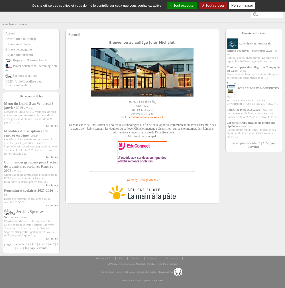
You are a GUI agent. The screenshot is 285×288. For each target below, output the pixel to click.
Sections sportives (21, 75)
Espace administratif (19, 54)
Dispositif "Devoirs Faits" (26, 60)
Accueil (23, 24)
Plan (121, 258)
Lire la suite (52, 125)
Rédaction (153, 258)
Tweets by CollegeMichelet (142, 180)
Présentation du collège (20, 38)
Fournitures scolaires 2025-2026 (28, 191)
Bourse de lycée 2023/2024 (243, 109)
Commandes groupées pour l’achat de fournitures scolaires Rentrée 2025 (31, 166)
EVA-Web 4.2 (171, 272)
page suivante (38, 248)
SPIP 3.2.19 (129, 271)
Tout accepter (182, 5)
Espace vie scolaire (17, 44)
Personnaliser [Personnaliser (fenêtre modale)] (242, 5)
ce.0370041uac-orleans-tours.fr (146, 117)
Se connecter (172, 258)
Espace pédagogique (19, 49)
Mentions (135, 258)
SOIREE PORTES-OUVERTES (253, 88)
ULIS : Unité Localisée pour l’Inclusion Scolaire (24, 83)
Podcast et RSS (104, 258)
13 (26, 248)
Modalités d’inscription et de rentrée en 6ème (26, 133)
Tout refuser (213, 5)
